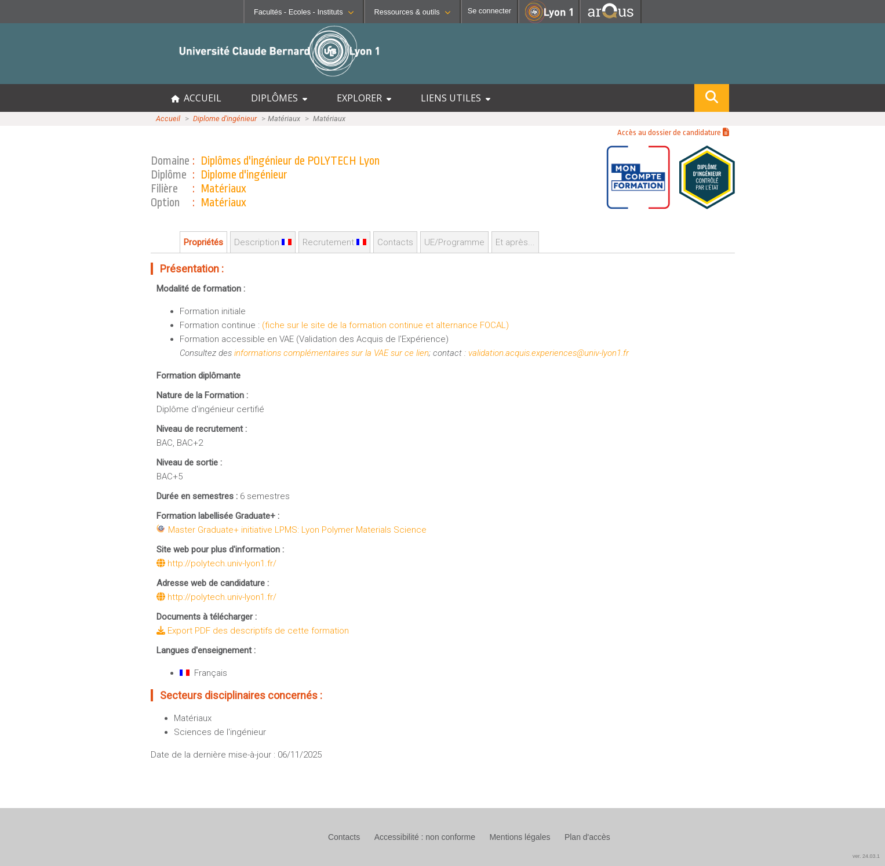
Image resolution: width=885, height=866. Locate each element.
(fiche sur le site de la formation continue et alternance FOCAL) (385, 325)
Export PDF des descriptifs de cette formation (252, 630)
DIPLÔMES (279, 98)
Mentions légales (519, 837)
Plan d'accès (587, 837)
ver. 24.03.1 (866, 856)
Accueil (168, 118)
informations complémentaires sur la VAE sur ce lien (331, 353)
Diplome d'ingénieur (225, 118)
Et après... (515, 242)
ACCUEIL (196, 98)
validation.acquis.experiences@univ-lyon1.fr (548, 353)
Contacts (395, 242)
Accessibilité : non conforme (424, 837)
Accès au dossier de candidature (673, 132)
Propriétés (203, 242)
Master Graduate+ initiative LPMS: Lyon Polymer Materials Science (297, 530)
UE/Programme (454, 242)
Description (263, 242)
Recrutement (334, 242)
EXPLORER (364, 98)
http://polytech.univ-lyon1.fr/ (216, 563)
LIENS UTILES (455, 98)
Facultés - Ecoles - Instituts (304, 12)
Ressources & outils (412, 12)
